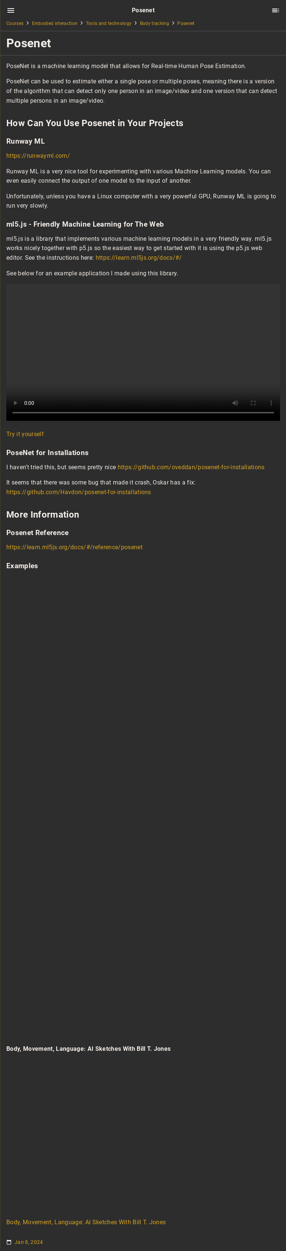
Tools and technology (109, 23)
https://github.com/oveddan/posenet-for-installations (191, 467)
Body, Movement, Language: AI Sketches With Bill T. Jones (86, 1222)
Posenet (185, 23)
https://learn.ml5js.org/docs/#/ (139, 257)
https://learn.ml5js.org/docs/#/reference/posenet (74, 547)
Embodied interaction (55, 23)
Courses (14, 23)
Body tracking (154, 23)
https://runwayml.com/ (38, 155)
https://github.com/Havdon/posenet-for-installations (78, 492)
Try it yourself (25, 434)
